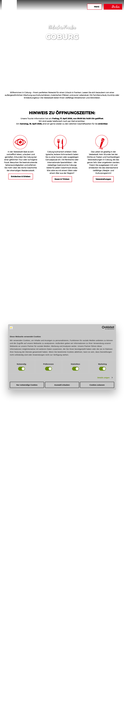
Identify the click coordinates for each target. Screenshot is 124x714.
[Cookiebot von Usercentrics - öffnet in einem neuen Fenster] (103, 328)
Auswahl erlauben (62, 385)
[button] (59, 7)
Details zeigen (103, 378)
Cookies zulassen (97, 385)
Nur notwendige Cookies (27, 385)
